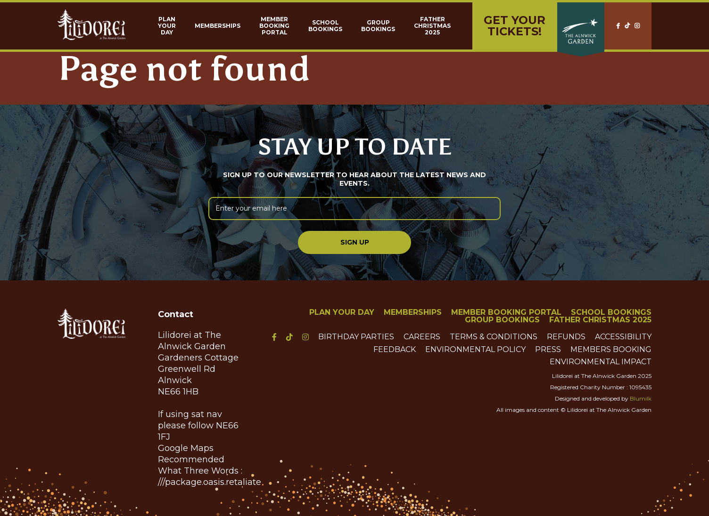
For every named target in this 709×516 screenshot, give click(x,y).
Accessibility (623, 337)
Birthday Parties (356, 337)
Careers (422, 337)
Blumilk (640, 398)
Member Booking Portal (274, 26)
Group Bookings (378, 26)
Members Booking (610, 349)
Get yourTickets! (514, 25)
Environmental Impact (600, 362)
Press (548, 349)
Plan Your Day (167, 26)
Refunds (566, 337)
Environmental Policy (475, 349)
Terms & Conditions (493, 337)
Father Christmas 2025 (432, 26)
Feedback (394, 349)
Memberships (217, 26)
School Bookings (325, 26)
